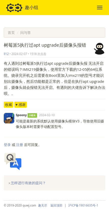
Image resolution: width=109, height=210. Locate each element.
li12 (6, 54)
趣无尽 (42, 205)
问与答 (25, 32)
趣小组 (22, 8)
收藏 (8, 104)
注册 (19, 144)
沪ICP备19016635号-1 (83, 205)
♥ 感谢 (21, 104)
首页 (11, 32)
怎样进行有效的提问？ (28, 182)
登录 (7, 144)
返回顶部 (56, 205)
